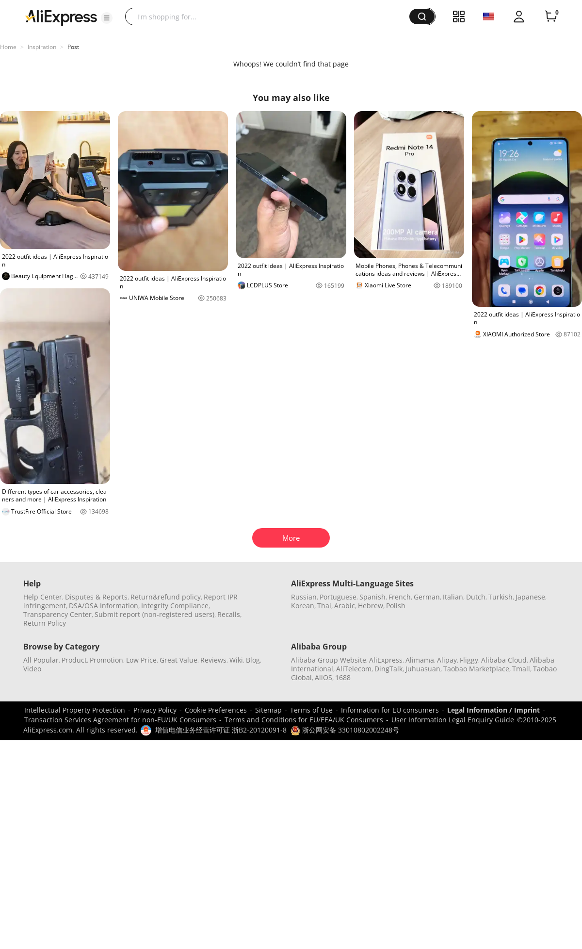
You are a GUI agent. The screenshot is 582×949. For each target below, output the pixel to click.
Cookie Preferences (216, 710)
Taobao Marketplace (476, 668)
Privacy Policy (155, 710)
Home (8, 47)
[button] (107, 18)
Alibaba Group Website (328, 660)
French (399, 596)
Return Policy (44, 623)
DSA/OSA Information (103, 605)
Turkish (500, 596)
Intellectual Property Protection (74, 710)
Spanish (372, 596)
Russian (304, 596)
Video (32, 668)
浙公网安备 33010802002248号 (345, 729)
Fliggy (469, 660)
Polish (395, 605)
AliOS (323, 677)
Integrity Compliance (175, 605)
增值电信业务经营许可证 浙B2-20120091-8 (221, 729)
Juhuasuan (422, 668)
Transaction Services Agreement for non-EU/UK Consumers (120, 719)
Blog (253, 660)
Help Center (42, 596)
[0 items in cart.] (551, 16)
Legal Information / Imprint (493, 710)
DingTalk (388, 668)
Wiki (236, 660)
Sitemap (268, 710)
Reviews (213, 660)
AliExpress (386, 660)
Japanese (530, 596)
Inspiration (42, 47)
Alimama (419, 660)
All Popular (41, 660)
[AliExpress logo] (61, 17)
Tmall (521, 668)
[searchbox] (270, 16)
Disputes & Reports (96, 596)
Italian (453, 596)
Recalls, (229, 614)
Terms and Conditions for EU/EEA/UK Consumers (304, 719)
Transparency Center (57, 614)
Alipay (447, 660)
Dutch (475, 596)
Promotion (106, 660)
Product (74, 660)
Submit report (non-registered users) (154, 614)
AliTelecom (354, 668)
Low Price (141, 660)
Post (73, 47)
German (427, 596)
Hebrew (370, 605)
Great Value (178, 660)
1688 (343, 677)
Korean (302, 605)
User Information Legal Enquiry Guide (452, 719)
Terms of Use (311, 710)
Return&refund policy (165, 596)
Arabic (344, 605)
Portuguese (338, 596)
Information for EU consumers (390, 710)
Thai (324, 605)
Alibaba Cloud (504, 660)
